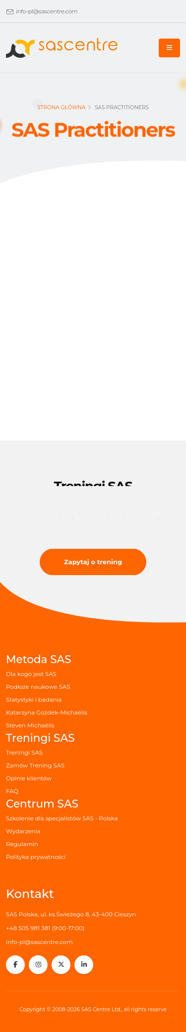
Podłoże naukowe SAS (38, 686)
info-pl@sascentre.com (46, 11)
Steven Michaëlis (30, 725)
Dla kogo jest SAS (31, 674)
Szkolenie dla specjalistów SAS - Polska (62, 818)
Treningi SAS (24, 752)
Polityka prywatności (35, 856)
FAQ (12, 791)
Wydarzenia (23, 831)
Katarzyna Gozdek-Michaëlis (46, 712)
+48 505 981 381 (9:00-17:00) (45, 928)
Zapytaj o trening (93, 562)
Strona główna (61, 109)
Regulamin (22, 844)
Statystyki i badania (34, 699)
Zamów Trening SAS (35, 765)
